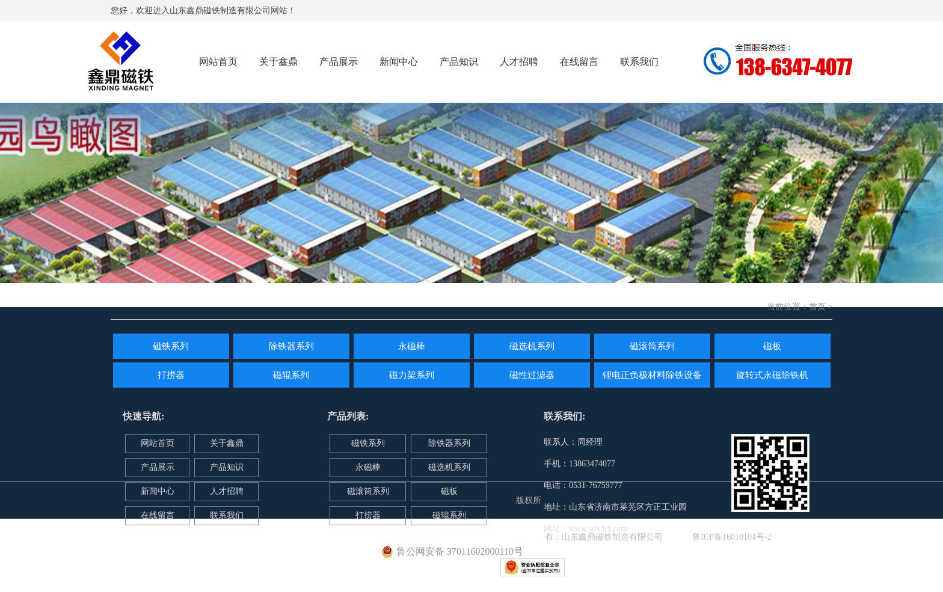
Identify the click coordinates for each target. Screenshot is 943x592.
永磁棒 (411, 346)
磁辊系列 (291, 375)
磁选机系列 (531, 346)
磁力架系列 (411, 375)
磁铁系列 (171, 346)
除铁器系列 (291, 346)
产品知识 (459, 61)
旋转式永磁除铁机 (772, 375)
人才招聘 (519, 61)
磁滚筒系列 (652, 346)
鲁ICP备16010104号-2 (731, 537)
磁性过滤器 (531, 375)
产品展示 (338, 61)
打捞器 (171, 375)
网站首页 (218, 61)
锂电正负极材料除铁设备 (652, 375)
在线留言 (579, 61)
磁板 (772, 346)
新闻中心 (398, 61)
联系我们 (639, 61)
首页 (817, 306)
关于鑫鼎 (278, 61)
